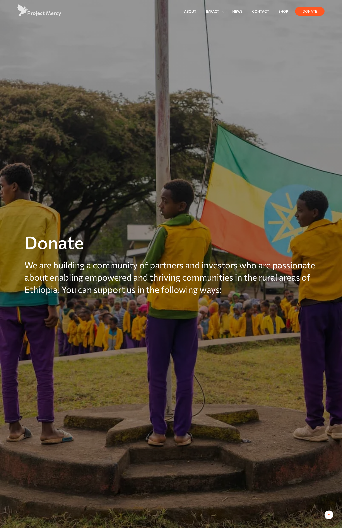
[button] (214, 11)
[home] (39, 10)
